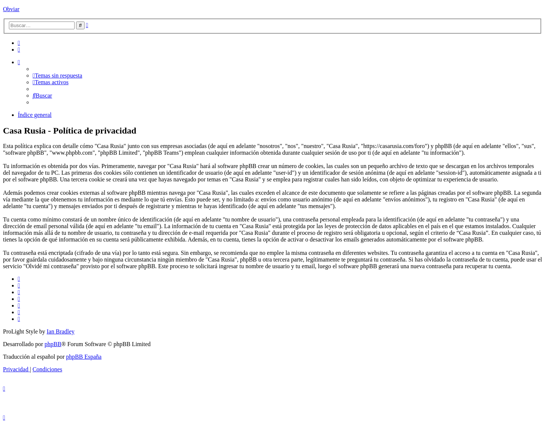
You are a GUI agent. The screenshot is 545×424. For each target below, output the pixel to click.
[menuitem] (19, 43)
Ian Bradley (61, 331)
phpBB (53, 344)
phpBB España (84, 357)
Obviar (11, 9)
